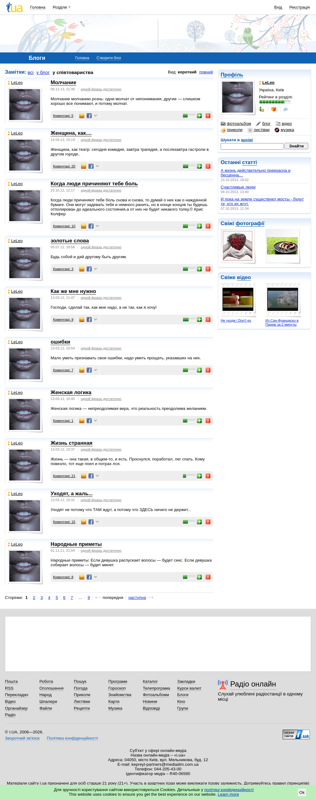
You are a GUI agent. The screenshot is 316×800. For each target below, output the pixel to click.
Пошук (80, 681)
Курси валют (189, 688)
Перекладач (16, 694)
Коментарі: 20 (64, 166)
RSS (9, 688)
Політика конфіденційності (72, 738)
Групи (182, 708)
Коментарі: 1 (63, 421)
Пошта (11, 681)
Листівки (82, 701)
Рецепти (82, 708)
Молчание (63, 82)
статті (249, 162)
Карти (113, 701)
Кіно (181, 701)
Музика (115, 708)
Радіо (10, 714)
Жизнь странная (72, 443)
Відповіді (151, 708)
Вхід (278, 7)
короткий (187, 72)
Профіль (232, 75)
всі (31, 72)
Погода (80, 688)
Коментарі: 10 (64, 226)
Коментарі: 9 (63, 319)
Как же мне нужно (73, 291)
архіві (247, 140)
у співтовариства (72, 72)
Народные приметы (76, 544)
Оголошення (52, 688)
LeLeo (15, 82)
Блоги (183, 694)
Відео (10, 701)
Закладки (186, 681)
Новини (150, 701)
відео (284, 123)
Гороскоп (117, 688)
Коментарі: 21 (64, 476)
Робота (46, 681)
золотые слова (70, 241)
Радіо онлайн (253, 684)
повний (206, 72)
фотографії (249, 223)
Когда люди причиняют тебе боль (94, 184)
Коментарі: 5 (63, 116)
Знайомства (119, 694)
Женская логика (71, 392)
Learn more (228, 794)
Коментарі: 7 (63, 370)
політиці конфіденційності (229, 789)
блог (263, 123)
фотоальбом (236, 123)
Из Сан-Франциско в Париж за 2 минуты (281, 322)
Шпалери (48, 701)
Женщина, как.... (71, 133)
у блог (43, 72)
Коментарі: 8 (63, 577)
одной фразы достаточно (101, 89)
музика (284, 129)
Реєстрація (299, 7)
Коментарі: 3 (63, 269)
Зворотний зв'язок (22, 738)
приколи (232, 129)
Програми (117, 681)
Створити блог (109, 58)
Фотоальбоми (156, 694)
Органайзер (16, 708)
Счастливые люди (238, 187)
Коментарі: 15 (64, 522)
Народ (46, 694)
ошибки (60, 342)
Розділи (60, 7)
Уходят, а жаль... (72, 494)
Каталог (150, 681)
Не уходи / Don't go (236, 320)
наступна (137, 597)
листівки (258, 129)
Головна (37, 7)
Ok (302, 792)
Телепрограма (156, 688)
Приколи (82, 694)
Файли (46, 708)
